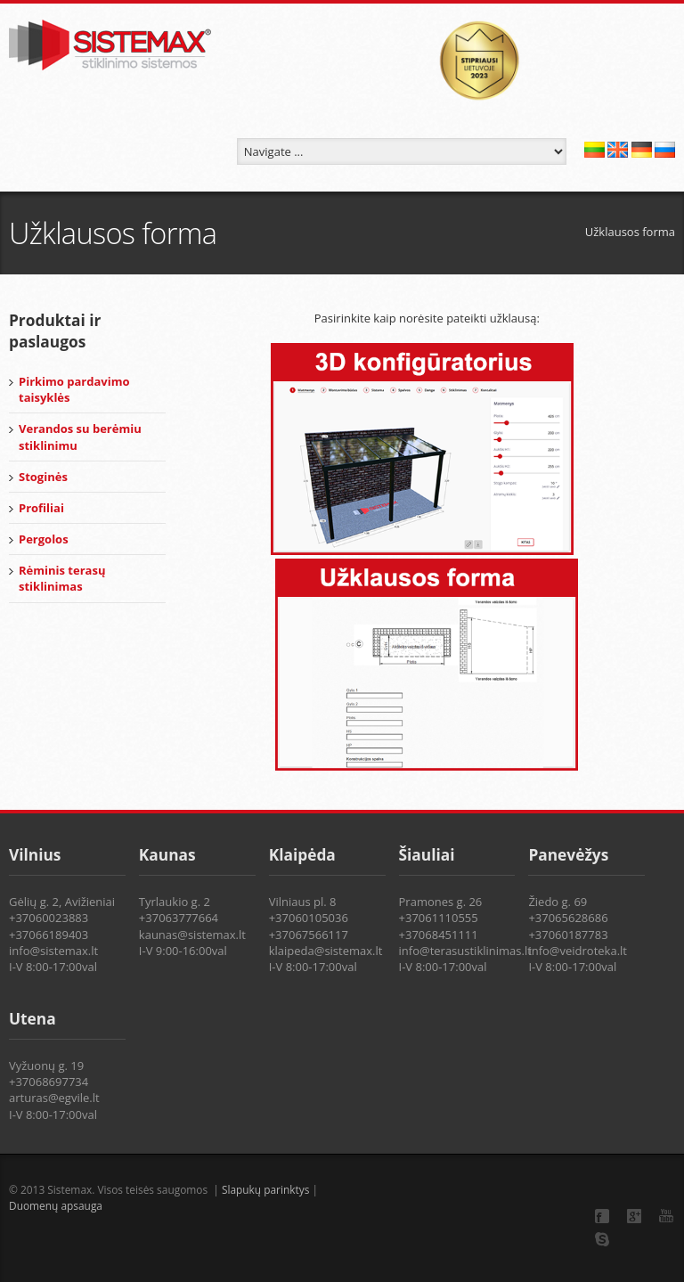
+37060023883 (48, 918)
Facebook (602, 1216)
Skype (602, 1239)
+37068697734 (48, 1082)
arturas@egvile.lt (54, 1098)
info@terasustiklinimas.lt (465, 951)
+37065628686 (567, 918)
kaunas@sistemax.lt (192, 935)
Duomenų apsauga (55, 1205)
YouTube (666, 1215)
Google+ (634, 1216)
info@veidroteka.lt (577, 951)
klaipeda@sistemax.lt (326, 951)
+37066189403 (48, 935)
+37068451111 (438, 935)
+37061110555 (438, 918)
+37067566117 (308, 935)
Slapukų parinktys (267, 1189)
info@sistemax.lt (53, 951)
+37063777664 (178, 918)
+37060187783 (567, 935)
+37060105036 (308, 918)
